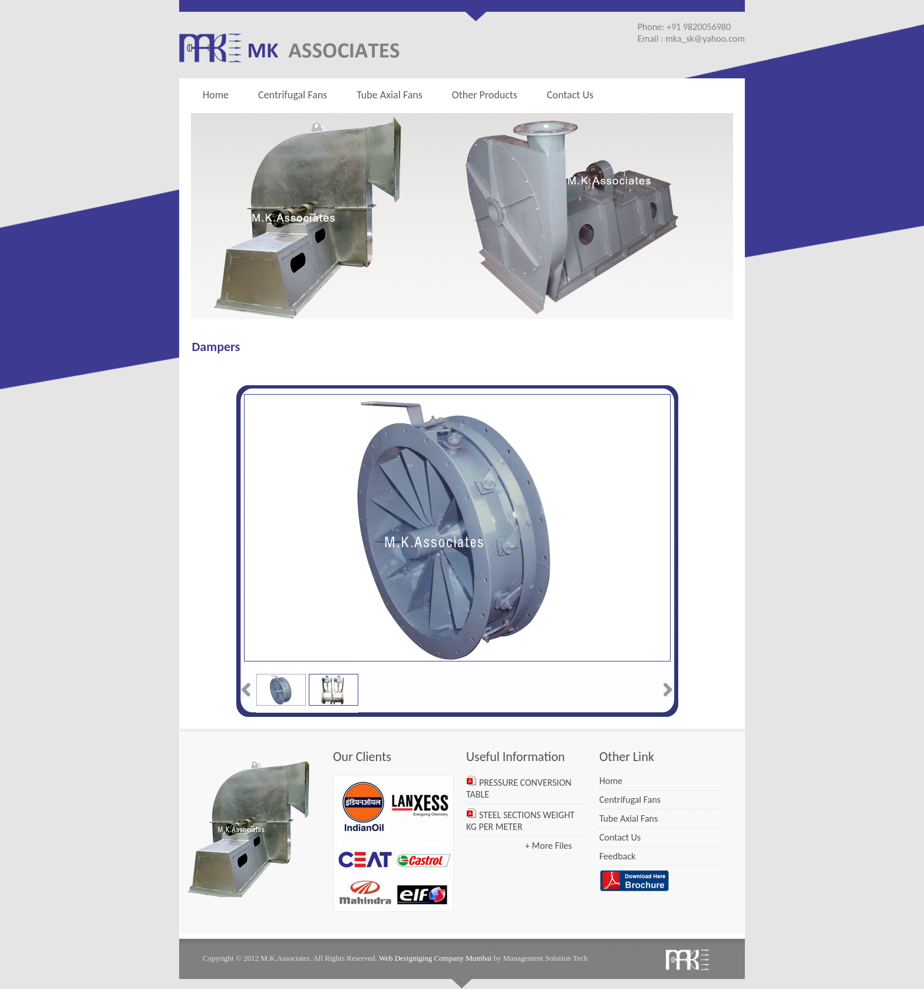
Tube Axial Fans (390, 94)
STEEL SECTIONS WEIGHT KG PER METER (520, 820)
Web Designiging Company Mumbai (435, 958)
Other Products (481, 94)
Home (216, 94)
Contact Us (570, 94)
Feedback (617, 856)
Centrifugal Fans (292, 94)
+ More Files (548, 845)
